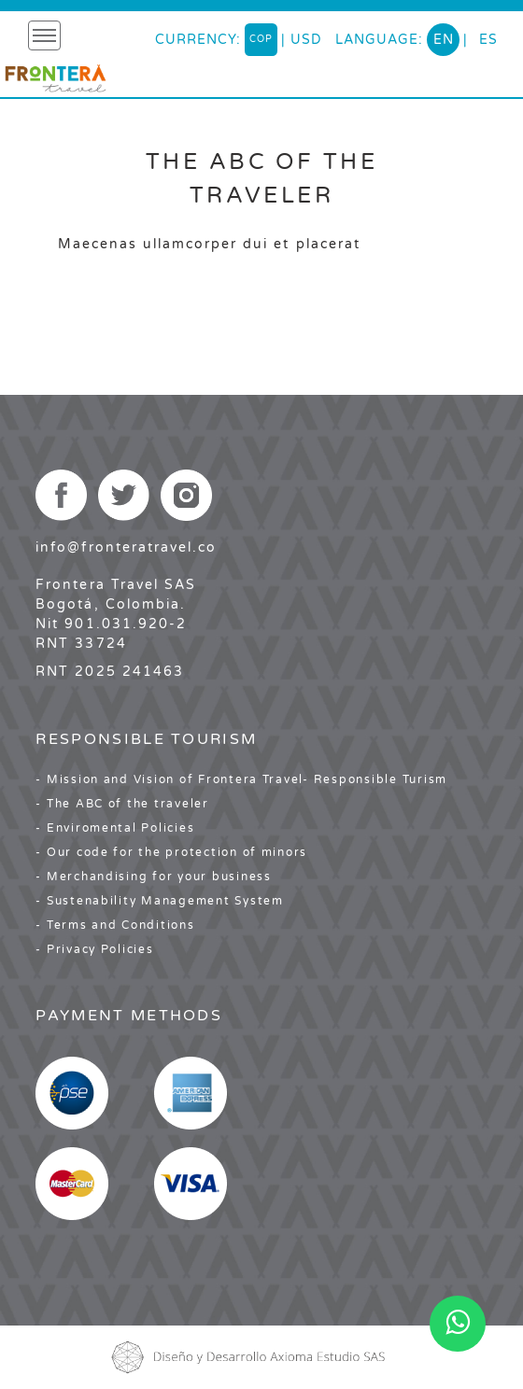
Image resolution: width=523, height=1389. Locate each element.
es (488, 40)
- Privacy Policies (94, 949)
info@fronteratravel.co (126, 547)
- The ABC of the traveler (122, 803)
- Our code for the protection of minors (171, 852)
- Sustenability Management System (159, 900)
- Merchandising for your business (153, 876)
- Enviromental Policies (114, 828)
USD (306, 40)
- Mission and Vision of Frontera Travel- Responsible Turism (241, 779)
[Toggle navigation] (44, 35)
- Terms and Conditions (114, 925)
